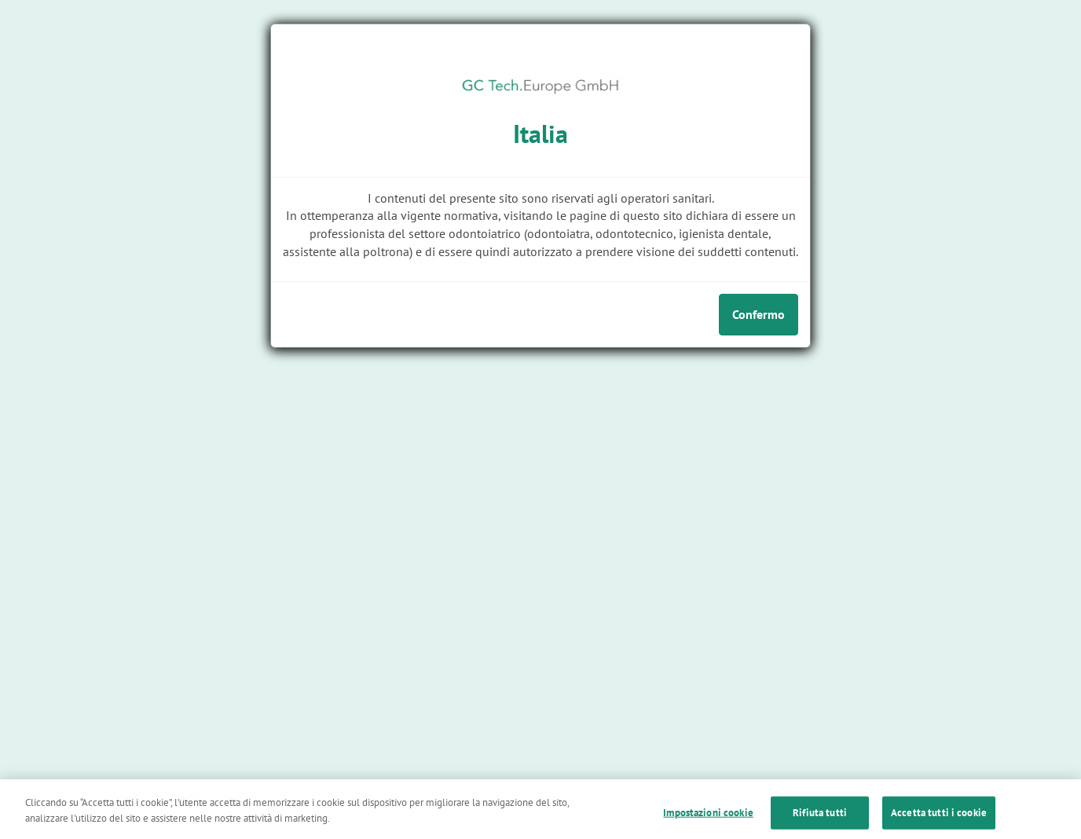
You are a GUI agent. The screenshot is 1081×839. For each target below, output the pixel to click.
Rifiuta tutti (820, 822)
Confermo (758, 314)
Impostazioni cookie (708, 822)
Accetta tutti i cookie (939, 822)
